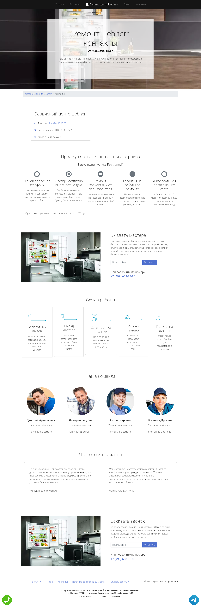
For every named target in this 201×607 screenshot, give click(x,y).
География (75, 4)
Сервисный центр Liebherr (38, 94)
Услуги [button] (58, 4)
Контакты (141, 4)
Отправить (149, 262)
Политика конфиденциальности (88, 582)
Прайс (127, 4)
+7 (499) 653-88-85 (100, 51)
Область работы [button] (119, 582)
